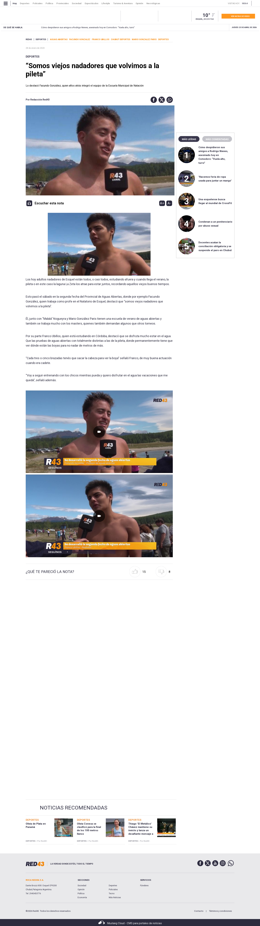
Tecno (111, 893)
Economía (82, 897)
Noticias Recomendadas (73, 808)
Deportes (32, 56)
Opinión (81, 889)
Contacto (198, 911)
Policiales (113, 889)
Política (81, 893)
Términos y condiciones (220, 911)
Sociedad (82, 885)
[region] (205, 59)
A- (169, 203)
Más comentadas (217, 139)
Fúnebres (144, 885)
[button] (153, 100)
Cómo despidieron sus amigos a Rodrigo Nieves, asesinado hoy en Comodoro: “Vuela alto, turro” (82, 27)
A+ (162, 203)
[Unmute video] (99, 431)
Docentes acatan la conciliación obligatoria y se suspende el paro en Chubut (215, 246)
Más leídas (189, 139)
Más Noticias (115, 897)
